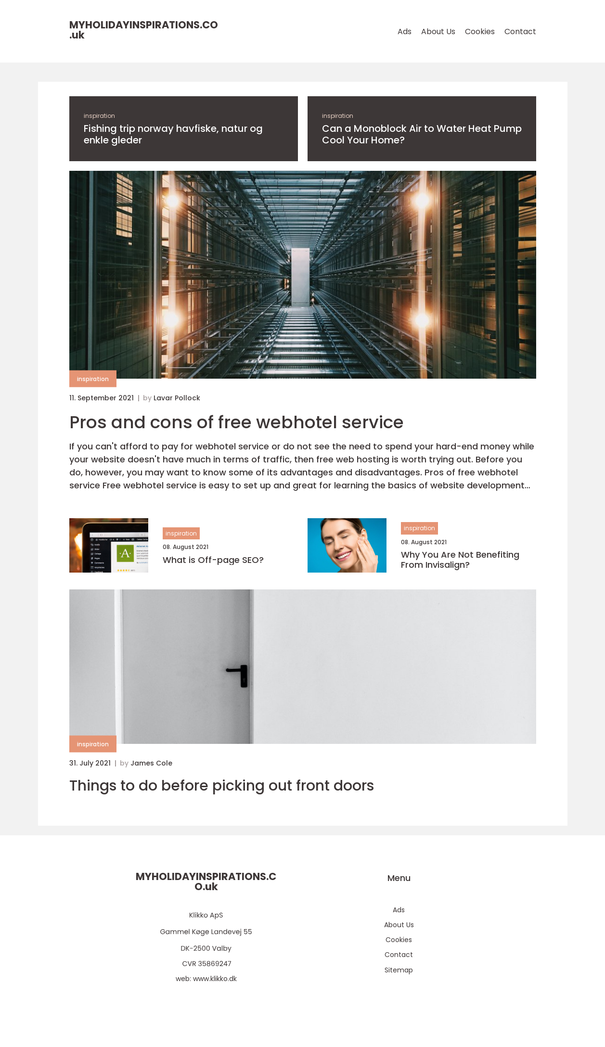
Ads (405, 31)
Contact (520, 31)
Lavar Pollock (177, 398)
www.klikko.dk (215, 978)
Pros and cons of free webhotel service (236, 422)
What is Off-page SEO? (213, 560)
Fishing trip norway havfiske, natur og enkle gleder (173, 134)
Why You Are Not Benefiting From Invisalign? (460, 559)
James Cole (151, 763)
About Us (438, 31)
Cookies (480, 31)
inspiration (99, 116)
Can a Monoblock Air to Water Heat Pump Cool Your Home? (422, 134)
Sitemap (399, 970)
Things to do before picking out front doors (221, 785)
